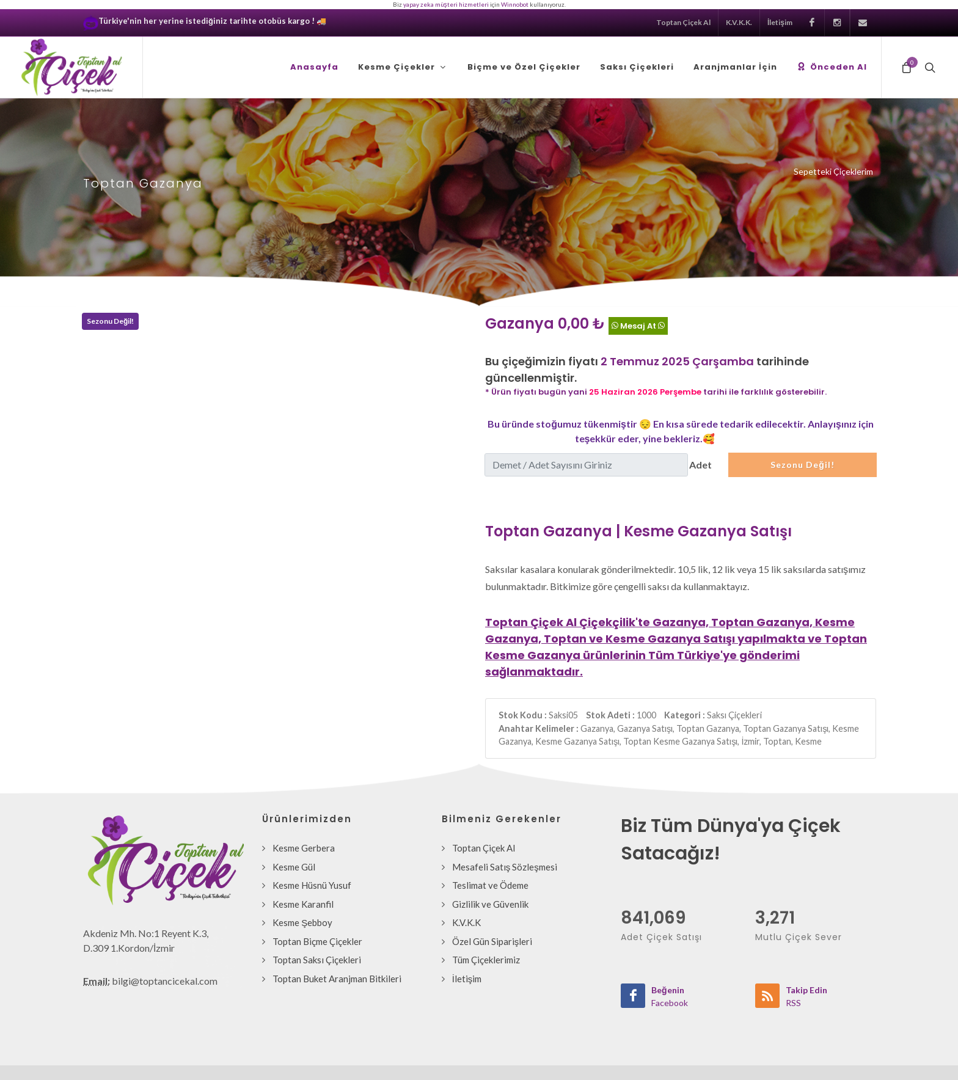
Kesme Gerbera (303, 847)
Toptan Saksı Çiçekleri (316, 959)
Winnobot (514, 4)
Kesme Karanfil (303, 904)
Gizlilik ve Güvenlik (490, 904)
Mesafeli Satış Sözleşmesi (504, 866)
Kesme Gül (293, 866)
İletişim (779, 22)
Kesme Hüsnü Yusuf (311, 885)
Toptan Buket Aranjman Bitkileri (336, 978)
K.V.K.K (466, 922)
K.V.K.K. (739, 22)
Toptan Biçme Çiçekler (317, 941)
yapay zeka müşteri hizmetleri (446, 4)
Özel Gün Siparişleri (492, 941)
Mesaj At (638, 325)
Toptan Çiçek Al (683, 22)
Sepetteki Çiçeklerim (833, 171)
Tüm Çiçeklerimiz (486, 959)
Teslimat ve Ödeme (490, 885)
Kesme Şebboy (302, 922)
